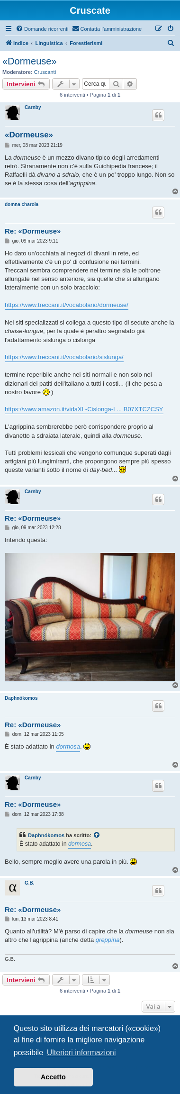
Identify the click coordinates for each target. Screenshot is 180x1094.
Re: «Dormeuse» (33, 231)
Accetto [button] (53, 1077)
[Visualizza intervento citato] (97, 835)
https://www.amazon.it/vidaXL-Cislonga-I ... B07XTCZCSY (84, 409)
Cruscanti (45, 72)
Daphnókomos (21, 698)
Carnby (33, 107)
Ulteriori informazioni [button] (81, 1053)
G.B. (30, 883)
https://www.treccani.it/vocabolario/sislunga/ (64, 357)
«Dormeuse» (29, 61)
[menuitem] (42, 29)
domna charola (21, 204)
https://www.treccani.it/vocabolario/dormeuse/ (66, 304)
